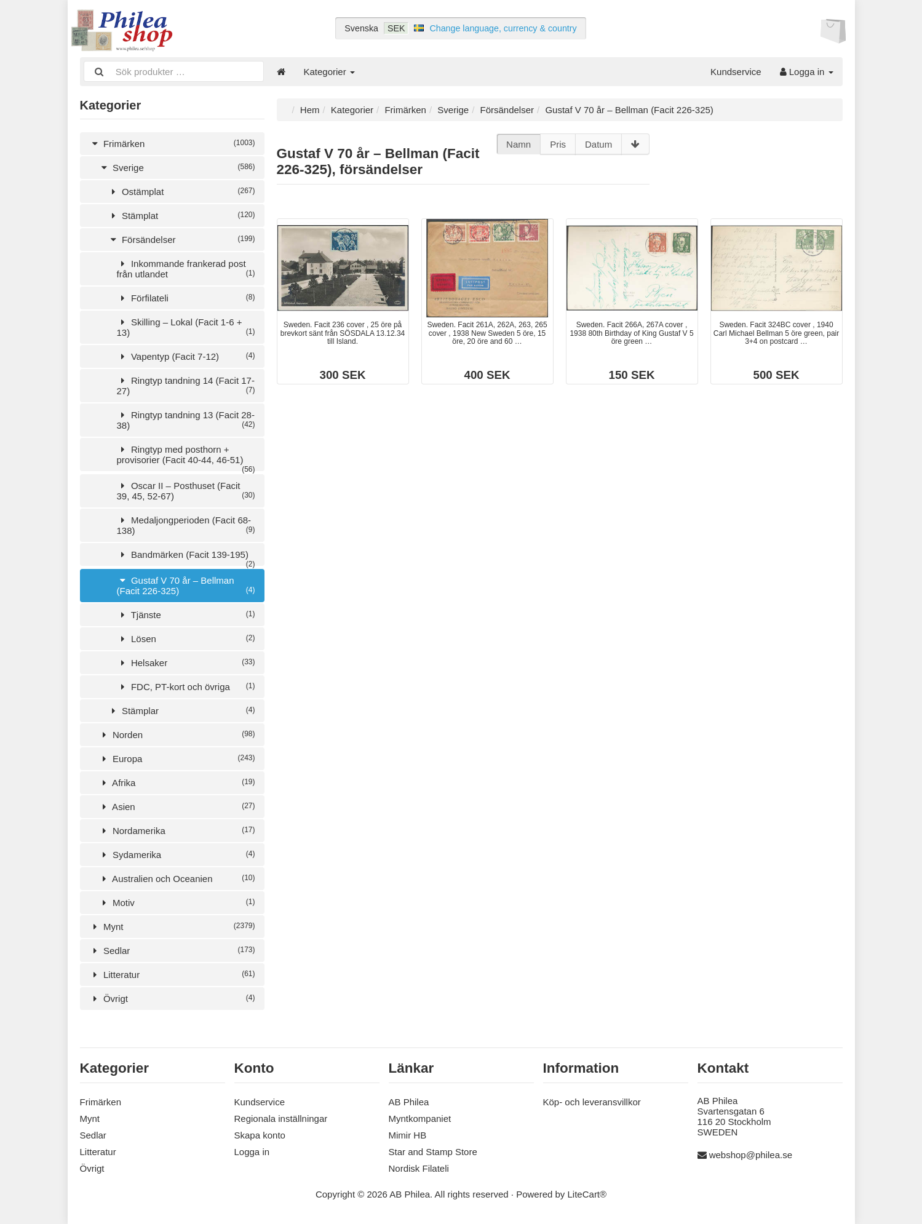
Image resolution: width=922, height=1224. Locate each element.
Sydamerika (176, 854)
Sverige (176, 167)
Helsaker (186, 663)
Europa (176, 758)
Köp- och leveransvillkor (592, 1102)
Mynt (172, 926)
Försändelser (181, 239)
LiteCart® (587, 1194)
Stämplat (181, 215)
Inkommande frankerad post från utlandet (186, 268)
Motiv (176, 902)
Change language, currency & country (502, 28)
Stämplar (181, 710)
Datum (598, 144)
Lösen (186, 639)
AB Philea (409, 1102)
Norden (176, 734)
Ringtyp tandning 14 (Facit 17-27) (186, 385)
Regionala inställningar (281, 1118)
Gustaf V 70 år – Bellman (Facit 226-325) (186, 585)
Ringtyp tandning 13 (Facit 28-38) (186, 420)
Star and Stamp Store (433, 1152)
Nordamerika (176, 830)
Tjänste (186, 615)
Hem (310, 110)
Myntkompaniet (420, 1118)
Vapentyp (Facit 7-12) (186, 356)
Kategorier (329, 71)
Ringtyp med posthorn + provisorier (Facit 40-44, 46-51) (186, 457)
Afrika (176, 782)
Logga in (806, 71)
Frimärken (172, 143)
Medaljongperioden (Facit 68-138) (186, 525)
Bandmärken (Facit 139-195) (186, 557)
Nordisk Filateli (419, 1168)
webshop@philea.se (750, 1155)
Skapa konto (259, 1135)
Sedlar (172, 950)
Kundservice (735, 71)
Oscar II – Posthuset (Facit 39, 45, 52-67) (186, 490)
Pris (558, 144)
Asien (176, 806)
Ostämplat (181, 191)
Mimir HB (408, 1135)
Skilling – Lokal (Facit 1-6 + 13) (186, 327)
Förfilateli (186, 298)
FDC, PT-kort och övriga (186, 687)
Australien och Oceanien (176, 878)
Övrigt (172, 998)
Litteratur (172, 974)
